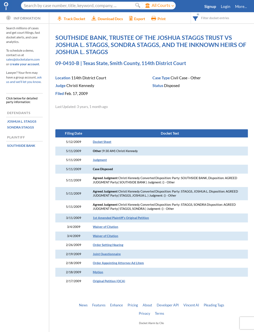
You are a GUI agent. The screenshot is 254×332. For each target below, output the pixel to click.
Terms (159, 313)
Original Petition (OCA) (109, 281)
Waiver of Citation (105, 227)
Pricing (133, 305)
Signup (210, 6)
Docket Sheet (102, 142)
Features (98, 305)
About (147, 305)
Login (225, 6)
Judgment (100, 160)
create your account (24, 64)
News (83, 305)
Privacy (144, 313)
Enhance (116, 305)
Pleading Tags (214, 305)
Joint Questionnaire (107, 254)
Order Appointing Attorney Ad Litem (118, 263)
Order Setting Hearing (108, 245)
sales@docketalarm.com (23, 59)
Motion (98, 272)
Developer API (168, 305)
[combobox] (195, 17)
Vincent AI (191, 305)
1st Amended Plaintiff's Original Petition (121, 218)
